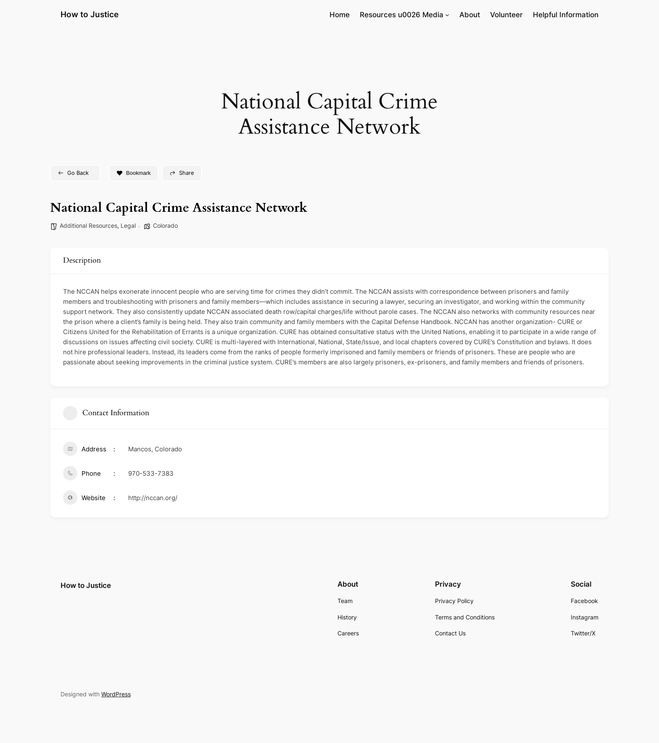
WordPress (116, 694)
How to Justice (90, 14)
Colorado (165, 225)
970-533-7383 (151, 473)
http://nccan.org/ (152, 498)
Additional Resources (88, 225)
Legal (128, 225)
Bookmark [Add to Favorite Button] (133, 173)
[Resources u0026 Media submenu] (447, 15)
